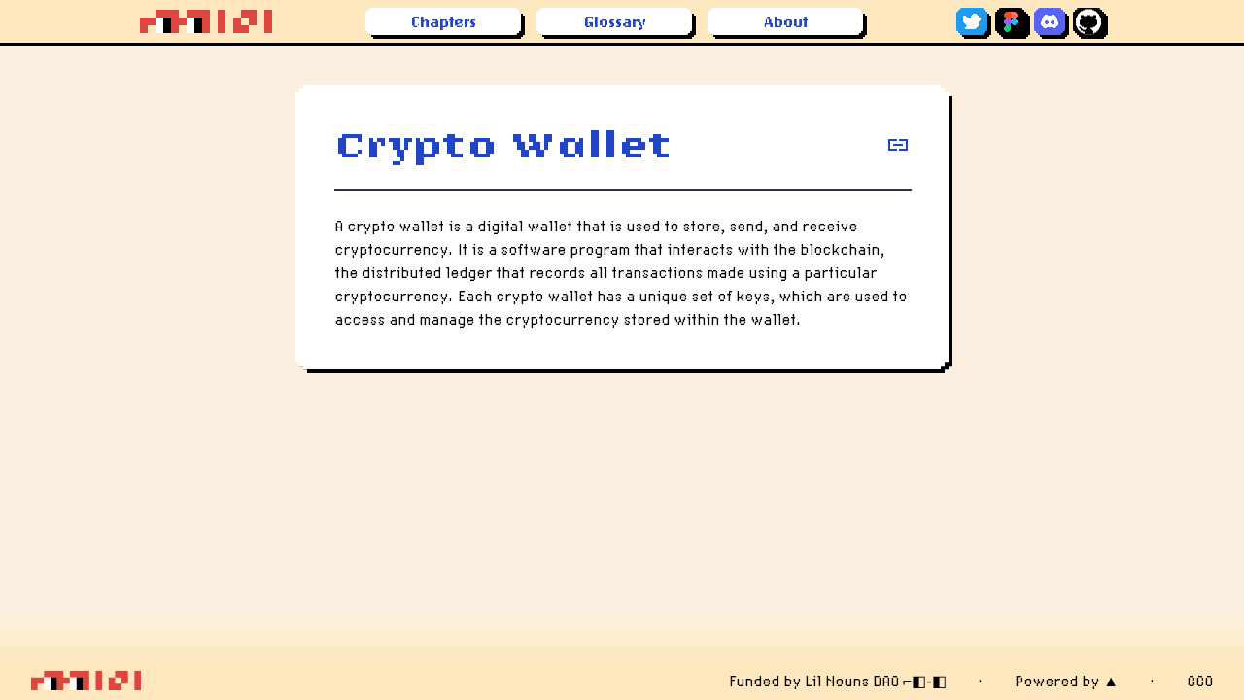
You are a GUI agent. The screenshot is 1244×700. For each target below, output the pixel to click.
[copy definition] (898, 145)
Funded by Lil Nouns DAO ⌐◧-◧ (838, 680)
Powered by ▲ (1067, 680)
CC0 (1200, 680)
